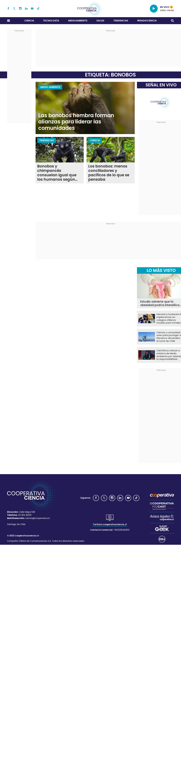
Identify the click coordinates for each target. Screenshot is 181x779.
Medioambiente (77, 20)
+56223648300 (121, 529)
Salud (100, 20)
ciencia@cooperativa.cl (37, 518)
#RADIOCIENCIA (147, 20)
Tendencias (120, 20)
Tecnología (51, 20)
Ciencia (29, 20)
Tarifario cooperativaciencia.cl (110, 524)
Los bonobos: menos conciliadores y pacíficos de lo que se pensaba (108, 173)
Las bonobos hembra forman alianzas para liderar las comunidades (76, 121)
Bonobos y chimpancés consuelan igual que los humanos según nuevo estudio (56, 173)
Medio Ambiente (50, 87)
